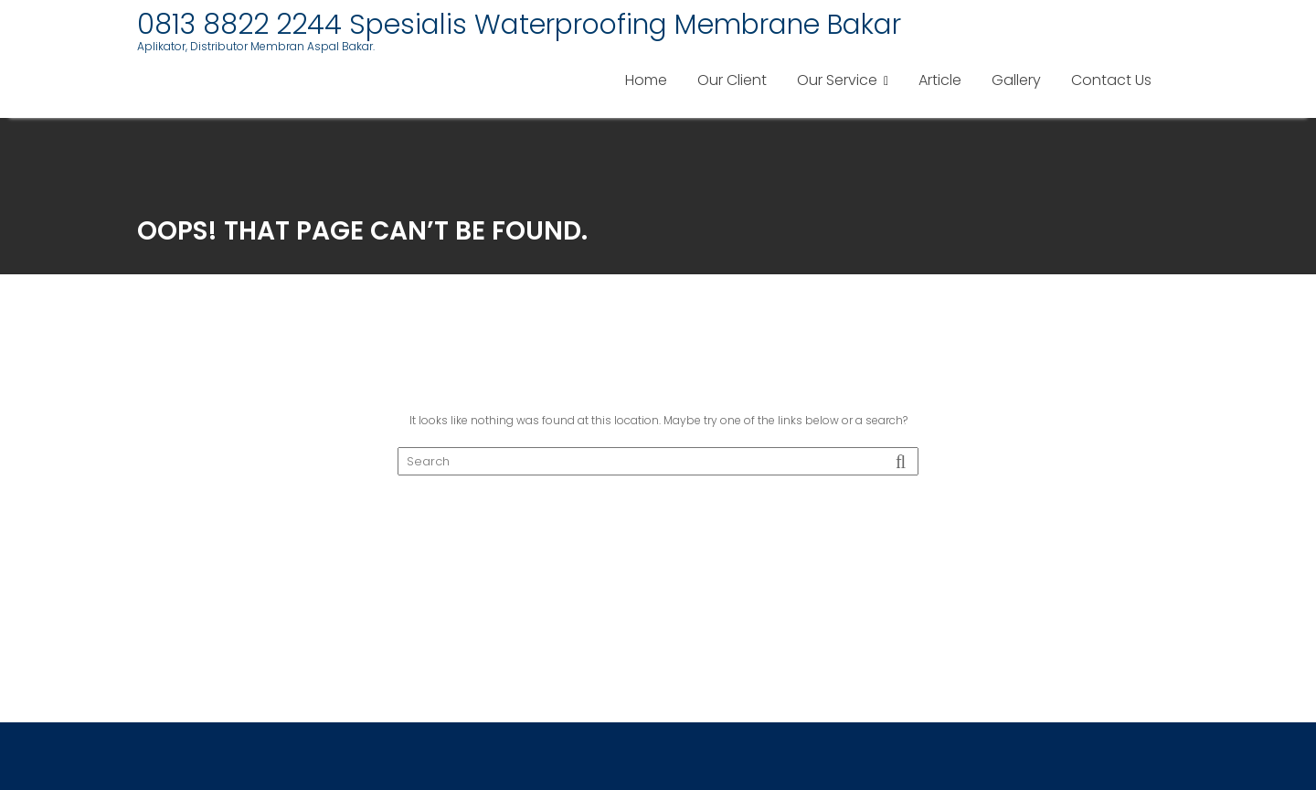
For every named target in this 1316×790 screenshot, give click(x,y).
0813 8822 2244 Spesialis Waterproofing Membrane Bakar (519, 24)
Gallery (1016, 80)
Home (646, 80)
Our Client (732, 80)
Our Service (837, 80)
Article (939, 80)
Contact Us (1111, 80)
